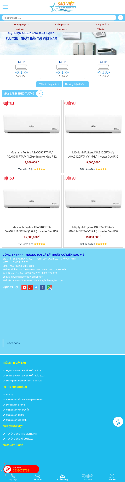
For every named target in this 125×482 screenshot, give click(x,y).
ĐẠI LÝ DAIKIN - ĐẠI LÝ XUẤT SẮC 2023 (23, 375)
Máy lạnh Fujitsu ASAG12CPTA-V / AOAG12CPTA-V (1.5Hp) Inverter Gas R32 (93, 154)
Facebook (13, 343)
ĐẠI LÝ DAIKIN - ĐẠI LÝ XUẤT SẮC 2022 (23, 370)
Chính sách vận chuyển (16, 409)
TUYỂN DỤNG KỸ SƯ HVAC (18, 438)
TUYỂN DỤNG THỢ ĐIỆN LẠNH (20, 433)
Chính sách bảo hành (14, 419)
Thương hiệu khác (74, 84)
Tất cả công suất (48, 84)
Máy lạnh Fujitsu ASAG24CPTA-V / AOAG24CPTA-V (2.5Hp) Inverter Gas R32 (93, 229)
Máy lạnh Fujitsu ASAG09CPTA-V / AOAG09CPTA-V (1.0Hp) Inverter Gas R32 (32, 154)
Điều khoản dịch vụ (14, 404)
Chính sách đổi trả (13, 414)
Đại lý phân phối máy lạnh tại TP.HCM (22, 380)
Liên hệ (8, 394)
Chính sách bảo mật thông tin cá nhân (23, 399)
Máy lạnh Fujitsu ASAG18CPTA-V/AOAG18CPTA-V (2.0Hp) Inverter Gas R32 (31, 229)
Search (120, 17)
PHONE (26, 469)
